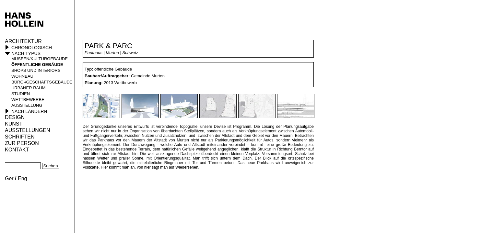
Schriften (20, 136)
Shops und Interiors (36, 70)
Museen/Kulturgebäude (39, 58)
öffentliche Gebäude (37, 64)
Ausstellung (26, 105)
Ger (9, 178)
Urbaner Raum (28, 87)
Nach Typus (26, 53)
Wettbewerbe (27, 99)
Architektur (23, 41)
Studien (20, 93)
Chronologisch (31, 47)
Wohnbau (22, 76)
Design (15, 117)
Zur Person (22, 143)
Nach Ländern (29, 111)
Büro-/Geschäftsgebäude (42, 82)
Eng (22, 178)
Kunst (13, 124)
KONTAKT (17, 149)
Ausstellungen (27, 130)
